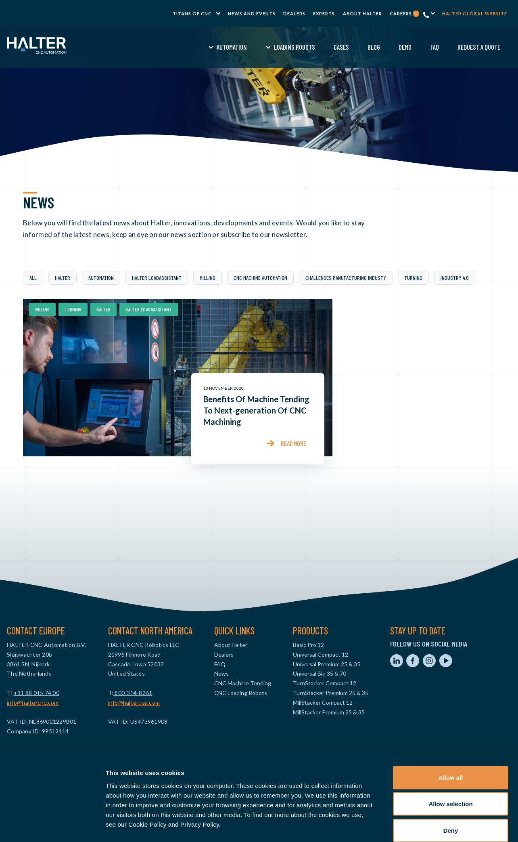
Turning (413, 277)
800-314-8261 (132, 692)
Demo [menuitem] (343, 47)
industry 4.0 (455, 277)
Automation (101, 277)
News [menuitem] (221, 673)
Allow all (451, 736)
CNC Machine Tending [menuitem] (242, 683)
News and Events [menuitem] (252, 13)
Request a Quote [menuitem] (417, 47)
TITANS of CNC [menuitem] (192, 13)
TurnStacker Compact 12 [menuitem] (324, 683)
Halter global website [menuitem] (474, 13)
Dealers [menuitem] (294, 13)
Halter (62, 277)
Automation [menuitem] (170, 47)
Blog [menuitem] (312, 47)
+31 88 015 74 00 (36, 692)
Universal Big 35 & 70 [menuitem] (319, 673)
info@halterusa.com (134, 702)
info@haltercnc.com (33, 702)
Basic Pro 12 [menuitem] (308, 644)
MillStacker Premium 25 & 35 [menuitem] (329, 712)
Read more (293, 443)
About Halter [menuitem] (362, 13)
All (33, 277)
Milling (207, 277)
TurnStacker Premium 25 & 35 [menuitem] (330, 692)
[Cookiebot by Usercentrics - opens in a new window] (52, 826)
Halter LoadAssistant (157, 277)
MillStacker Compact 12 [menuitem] (323, 702)
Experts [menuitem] (324, 13)
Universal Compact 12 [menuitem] (320, 654)
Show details (423, 826)
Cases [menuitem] (279, 47)
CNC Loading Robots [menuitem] (240, 692)
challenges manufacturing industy (345, 277)
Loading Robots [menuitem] (232, 47)
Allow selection (450, 762)
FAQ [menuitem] (373, 47)
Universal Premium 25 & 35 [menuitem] (326, 664)
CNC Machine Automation (260, 277)
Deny (450, 788)
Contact (472, 47)
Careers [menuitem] (404, 13)
